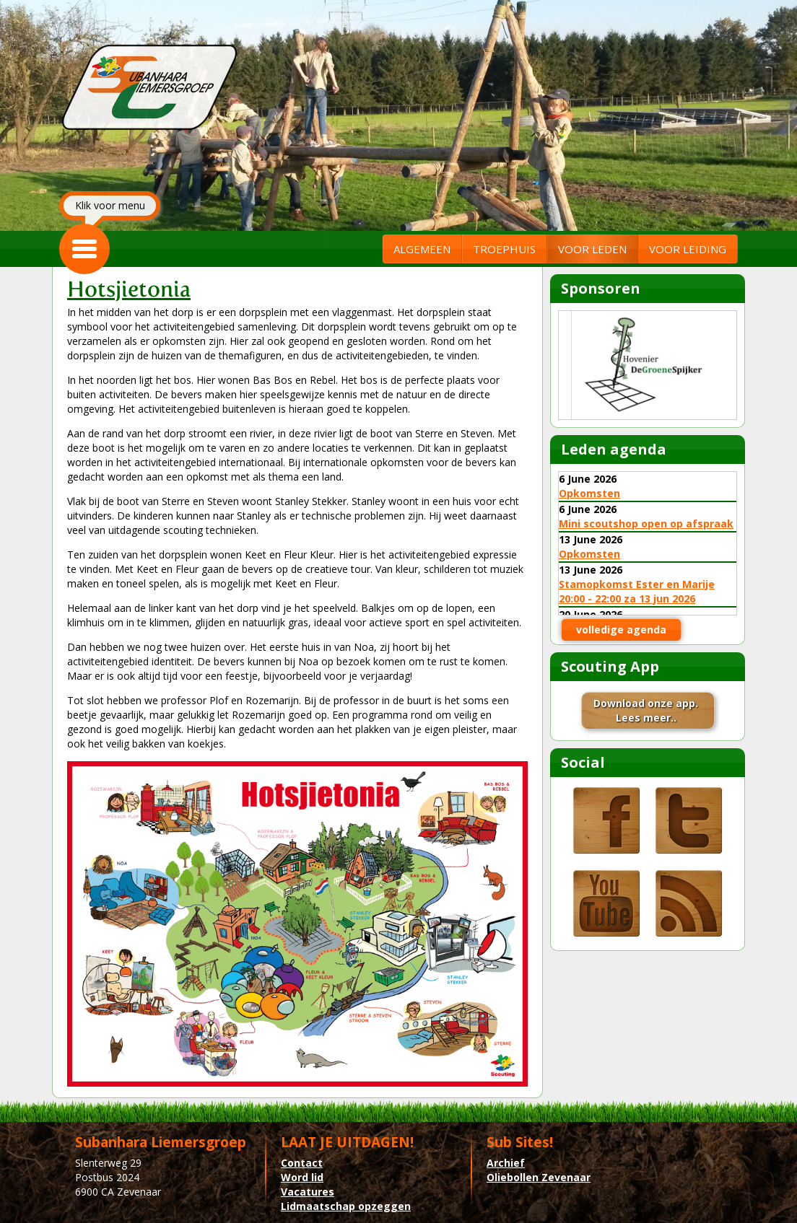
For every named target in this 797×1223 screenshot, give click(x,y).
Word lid (302, 1177)
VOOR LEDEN (592, 249)
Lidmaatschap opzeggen (346, 1206)
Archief (506, 1163)
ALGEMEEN (421, 249)
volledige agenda (621, 629)
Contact (302, 1163)
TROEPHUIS (504, 249)
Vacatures (307, 1191)
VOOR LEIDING (687, 249)
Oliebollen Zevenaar (539, 1177)
